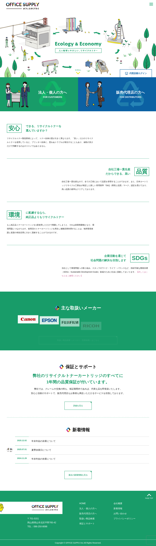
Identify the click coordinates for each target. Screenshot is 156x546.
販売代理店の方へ (88, 513)
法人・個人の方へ (88, 508)
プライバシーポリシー (124, 518)
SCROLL (78, 72)
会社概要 (118, 503)
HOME (82, 503)
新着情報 (118, 508)
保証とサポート (87, 523)
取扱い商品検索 (87, 518)
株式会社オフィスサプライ (22, 6)
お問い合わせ (120, 513)
